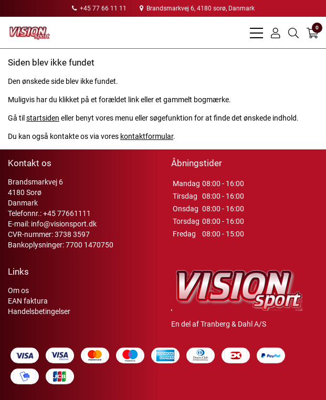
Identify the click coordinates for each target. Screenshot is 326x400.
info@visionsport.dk (64, 224)
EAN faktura (28, 301)
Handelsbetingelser (39, 311)
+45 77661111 (67, 213)
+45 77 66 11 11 (99, 8)
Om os (18, 290)
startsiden (42, 118)
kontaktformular (146, 136)
